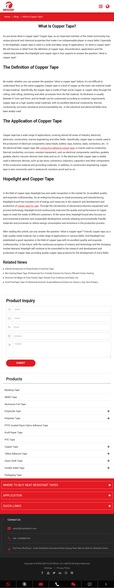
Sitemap (48, 568)
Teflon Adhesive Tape (16, 453)
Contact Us (14, 519)
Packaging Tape (13, 475)
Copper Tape (11, 446)
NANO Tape (11, 397)
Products (14, 379)
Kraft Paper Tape (13, 432)
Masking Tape (12, 390)
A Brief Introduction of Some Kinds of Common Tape (29, 269)
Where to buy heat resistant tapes (30, 485)
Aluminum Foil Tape (15, 404)
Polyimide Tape (13, 411)
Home (7, 17)
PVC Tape (10, 439)
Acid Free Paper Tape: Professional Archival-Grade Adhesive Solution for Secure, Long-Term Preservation (52, 282)
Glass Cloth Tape (13, 460)
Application (12, 495)
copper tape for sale (28, 206)
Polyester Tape (12, 418)
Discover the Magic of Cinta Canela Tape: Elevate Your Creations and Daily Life (41, 278)
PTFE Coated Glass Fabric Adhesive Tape (26, 425)
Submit (20, 363)
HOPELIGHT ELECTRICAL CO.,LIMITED (53, 563)
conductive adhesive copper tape (57, 148)
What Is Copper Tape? (33, 17)
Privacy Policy (63, 568)
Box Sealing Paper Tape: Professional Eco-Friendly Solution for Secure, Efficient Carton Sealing (49, 273)
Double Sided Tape (14, 468)
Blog (16, 17)
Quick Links (12, 506)
